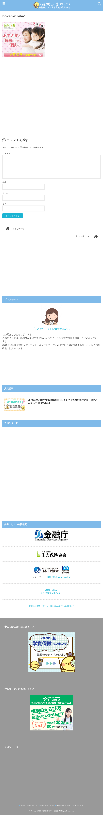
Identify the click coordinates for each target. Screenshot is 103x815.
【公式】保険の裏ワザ (28, 806)
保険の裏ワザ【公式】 (50, 811)
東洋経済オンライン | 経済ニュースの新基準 (51, 606)
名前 (4, 182)
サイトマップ (78, 806)
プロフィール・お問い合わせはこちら (51, 328)
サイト (5, 204)
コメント (6, 153)
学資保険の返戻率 (63, 806)
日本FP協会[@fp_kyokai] (58, 577)
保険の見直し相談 (47, 806)
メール (5, 193)
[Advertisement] (51, 94)
